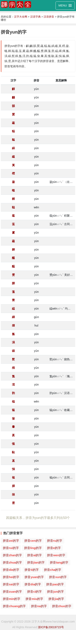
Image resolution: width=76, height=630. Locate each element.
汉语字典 (35, 16)
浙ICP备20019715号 (51, 627)
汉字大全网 (20, 16)
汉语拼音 (49, 16)
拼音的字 (11, 540)
